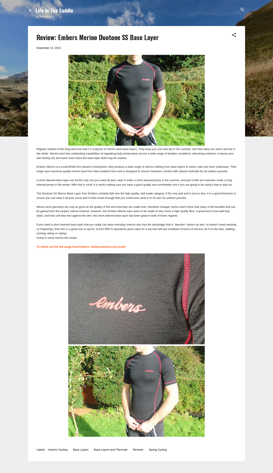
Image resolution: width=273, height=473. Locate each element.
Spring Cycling (158, 449)
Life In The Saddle (54, 10)
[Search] (242, 10)
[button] (234, 35)
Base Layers (80, 449)
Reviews (138, 449)
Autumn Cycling (58, 449)
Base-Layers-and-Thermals (111, 449)
